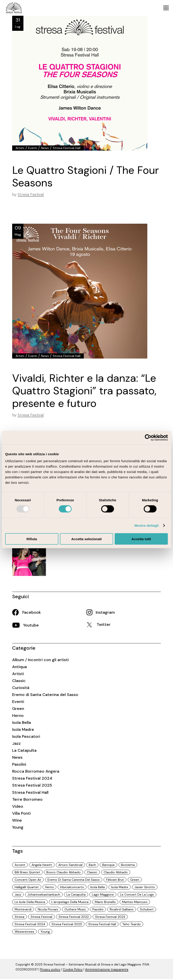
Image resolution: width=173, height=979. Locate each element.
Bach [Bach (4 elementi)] (92, 865)
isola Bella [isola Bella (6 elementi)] (97, 887)
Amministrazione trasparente (106, 969)
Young (17, 827)
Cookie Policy (73, 969)
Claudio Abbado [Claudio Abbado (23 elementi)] (116, 872)
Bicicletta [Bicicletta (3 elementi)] (128, 865)
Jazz (16, 743)
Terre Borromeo (27, 799)
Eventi (32, 148)
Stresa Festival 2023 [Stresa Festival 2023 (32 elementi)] (110, 917)
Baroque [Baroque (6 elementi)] (108, 865)
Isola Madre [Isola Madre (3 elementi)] (119, 887)
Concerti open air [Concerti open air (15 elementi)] (28, 880)
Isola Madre (23, 729)
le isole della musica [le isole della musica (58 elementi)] (30, 902)
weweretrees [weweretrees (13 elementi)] (24, 932)
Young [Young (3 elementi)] (45, 932)
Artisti (20, 148)
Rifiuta (31, 539)
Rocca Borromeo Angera (35, 771)
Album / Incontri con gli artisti (40, 659)
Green (18, 708)
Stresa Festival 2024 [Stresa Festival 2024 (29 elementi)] (30, 924)
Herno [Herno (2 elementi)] (49, 887)
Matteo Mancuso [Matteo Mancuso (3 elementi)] (135, 902)
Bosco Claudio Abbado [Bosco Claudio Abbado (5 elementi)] (63, 872)
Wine (17, 820)
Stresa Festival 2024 (32, 778)
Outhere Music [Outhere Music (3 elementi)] (75, 909)
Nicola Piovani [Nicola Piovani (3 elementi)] (48, 909)
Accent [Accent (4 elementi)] (20, 865)
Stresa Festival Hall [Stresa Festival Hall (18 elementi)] (102, 924)
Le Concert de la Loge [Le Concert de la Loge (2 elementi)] (137, 894)
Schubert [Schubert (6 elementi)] (147, 909)
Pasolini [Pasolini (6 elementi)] (97, 909)
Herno (18, 715)
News (45, 148)
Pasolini (19, 764)
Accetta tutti (141, 539)
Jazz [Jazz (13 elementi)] (18, 894)
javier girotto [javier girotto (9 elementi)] (144, 887)
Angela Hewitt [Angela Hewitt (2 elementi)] (42, 865)
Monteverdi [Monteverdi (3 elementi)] (23, 909)
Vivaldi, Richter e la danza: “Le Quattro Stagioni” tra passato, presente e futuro (84, 390)
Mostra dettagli (146, 525)
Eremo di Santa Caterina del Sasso (45, 694)
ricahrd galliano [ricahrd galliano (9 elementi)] (122, 909)
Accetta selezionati (86, 539)
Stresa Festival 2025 (32, 785)
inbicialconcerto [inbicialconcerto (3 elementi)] (72, 887)
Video (17, 806)
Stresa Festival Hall (66, 148)
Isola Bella (21, 722)
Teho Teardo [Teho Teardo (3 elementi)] (131, 924)
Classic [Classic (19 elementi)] (92, 872)
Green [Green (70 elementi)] (134, 880)
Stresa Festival (31, 194)
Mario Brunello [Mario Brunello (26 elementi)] (105, 902)
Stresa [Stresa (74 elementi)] (19, 917)
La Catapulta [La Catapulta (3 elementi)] (76, 894)
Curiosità (20, 687)
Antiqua (19, 666)
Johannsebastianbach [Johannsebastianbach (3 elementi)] (43, 894)
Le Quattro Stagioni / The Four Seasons (85, 176)
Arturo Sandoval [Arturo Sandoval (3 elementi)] (70, 865)
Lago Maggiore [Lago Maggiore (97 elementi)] (103, 894)
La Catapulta (24, 750)
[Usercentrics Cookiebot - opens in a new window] (148, 437)
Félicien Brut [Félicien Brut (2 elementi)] (115, 880)
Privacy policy (50, 969)
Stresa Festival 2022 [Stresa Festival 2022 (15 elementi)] (74, 917)
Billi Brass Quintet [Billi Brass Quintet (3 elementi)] (27, 872)
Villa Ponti (21, 813)
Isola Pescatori (26, 736)
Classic (19, 680)
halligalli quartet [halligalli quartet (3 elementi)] (27, 887)
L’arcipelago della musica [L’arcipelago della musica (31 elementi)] (70, 902)
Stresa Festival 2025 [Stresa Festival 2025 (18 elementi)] (67, 924)
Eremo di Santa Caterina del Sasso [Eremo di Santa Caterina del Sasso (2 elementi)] (74, 880)
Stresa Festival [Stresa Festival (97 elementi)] (41, 917)
